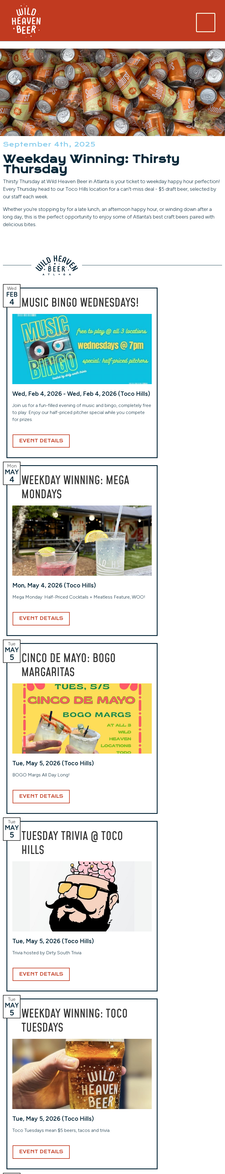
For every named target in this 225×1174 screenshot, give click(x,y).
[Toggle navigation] (205, 22)
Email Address (120, 1002)
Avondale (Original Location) (26, 1073)
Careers (180, 1087)
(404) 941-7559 (134, 1107)
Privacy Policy (187, 1104)
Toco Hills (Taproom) (138, 1070)
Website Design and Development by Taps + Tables (112, 1162)
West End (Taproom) (83, 1070)
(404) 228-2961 (24, 1114)
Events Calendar (190, 1079)
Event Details (41, 510)
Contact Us (184, 1096)
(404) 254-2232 (79, 1100)
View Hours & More (28, 1123)
